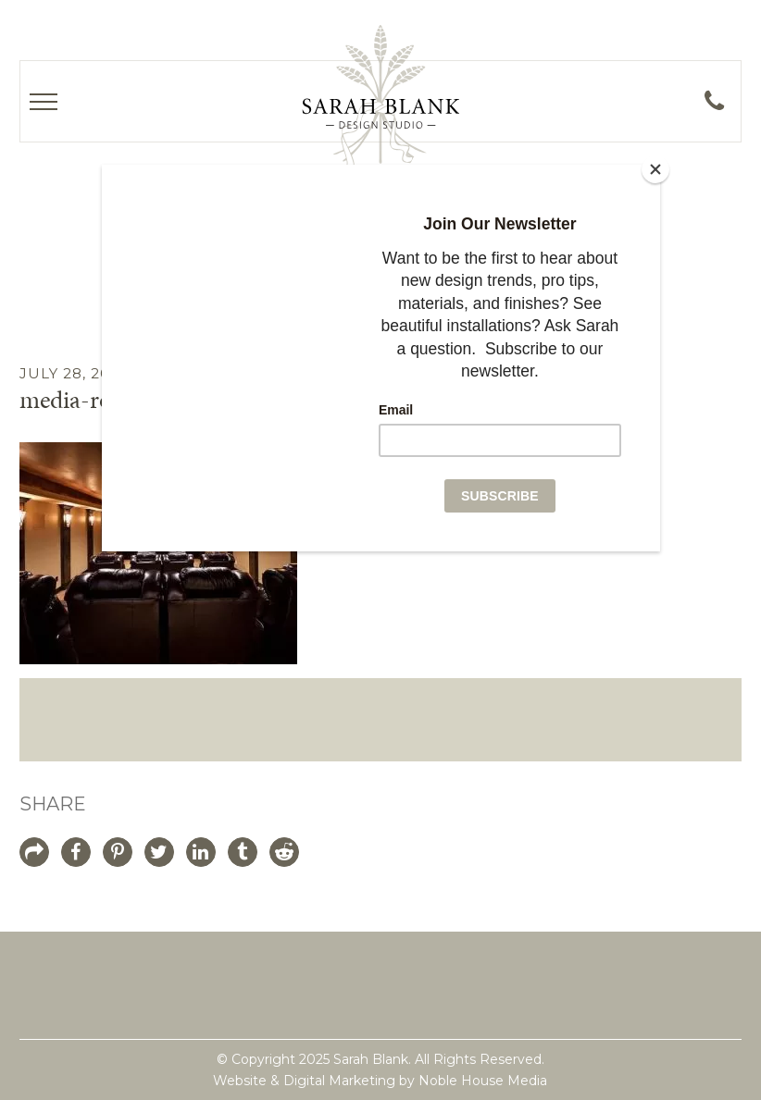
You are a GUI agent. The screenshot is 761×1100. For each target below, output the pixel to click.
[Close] (655, 169)
